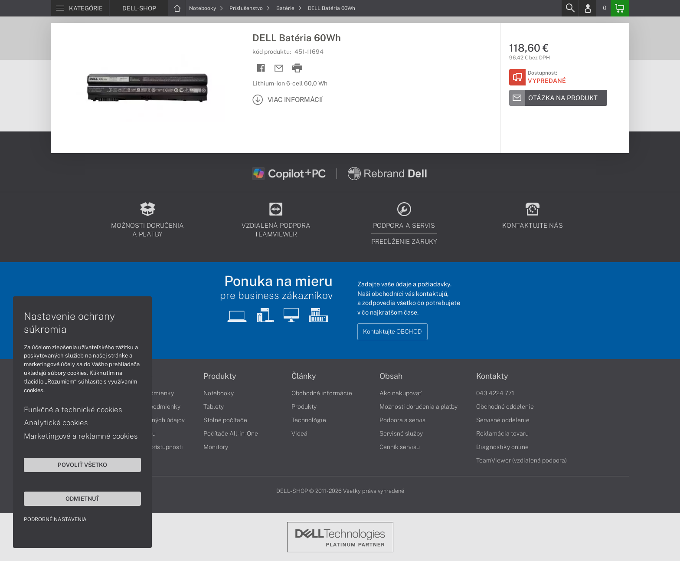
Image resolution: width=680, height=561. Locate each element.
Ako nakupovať (400, 393)
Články (303, 376)
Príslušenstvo (249, 8)
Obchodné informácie (321, 393)
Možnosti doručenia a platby (418, 406)
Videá (299, 433)
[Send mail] (279, 68)
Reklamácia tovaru (502, 433)
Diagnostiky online (502, 446)
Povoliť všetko (82, 464)
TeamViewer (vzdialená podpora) (521, 460)
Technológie (308, 420)
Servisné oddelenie (503, 420)
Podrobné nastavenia (55, 519)
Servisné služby (401, 433)
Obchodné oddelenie (505, 406)
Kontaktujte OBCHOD (392, 331)
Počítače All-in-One (230, 433)
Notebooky (206, 8)
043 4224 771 (495, 393)
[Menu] (80, 8)
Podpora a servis (402, 420)
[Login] (587, 8)
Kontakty (492, 376)
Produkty (219, 376)
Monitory (215, 446)
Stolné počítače (225, 420)
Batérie (289, 8)
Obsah (390, 376)
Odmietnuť (82, 498)
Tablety (213, 406)
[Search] (570, 8)
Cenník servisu (399, 446)
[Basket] (620, 8)
